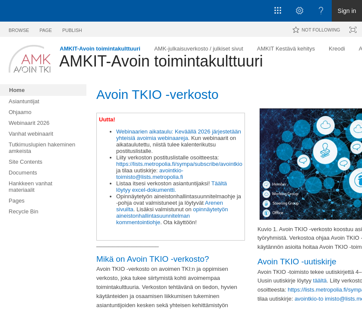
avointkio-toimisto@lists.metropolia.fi (149, 173)
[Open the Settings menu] (299, 11)
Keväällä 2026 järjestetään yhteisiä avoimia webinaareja (178, 134)
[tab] (19, 29)
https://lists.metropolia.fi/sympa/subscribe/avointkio (179, 164)
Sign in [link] (347, 10)
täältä (320, 280)
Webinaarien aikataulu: (144, 131)
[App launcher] (278, 11)
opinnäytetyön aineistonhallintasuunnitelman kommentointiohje (172, 215)
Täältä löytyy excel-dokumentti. (171, 186)
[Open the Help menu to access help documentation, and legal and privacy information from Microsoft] (321, 11)
